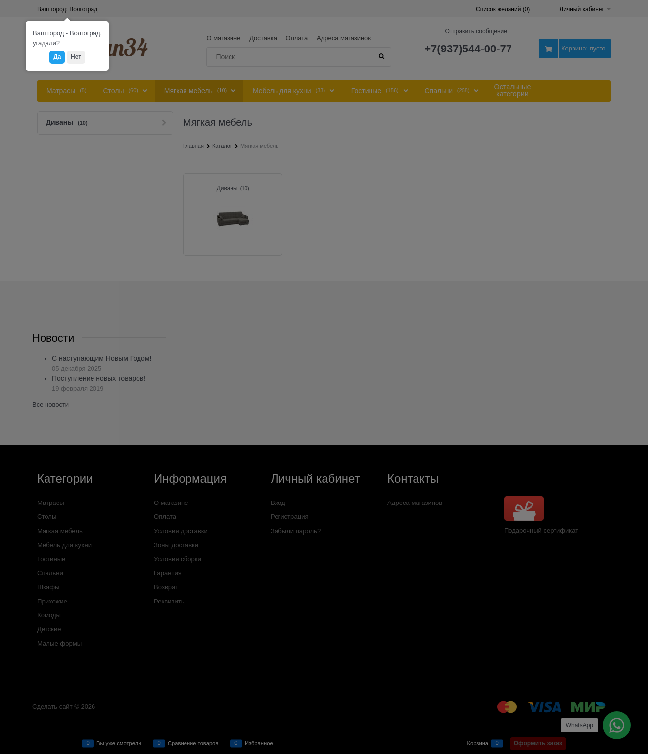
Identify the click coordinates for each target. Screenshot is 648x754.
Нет (76, 56)
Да (57, 56)
